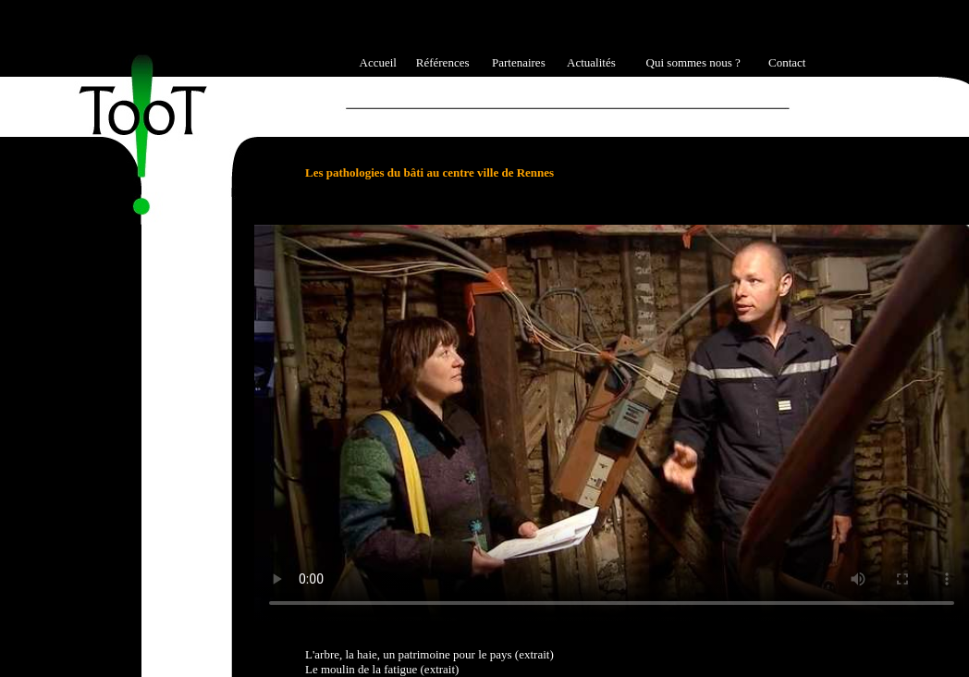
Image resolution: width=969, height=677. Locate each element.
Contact (786, 62)
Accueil (378, 62)
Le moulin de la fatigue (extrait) (382, 669)
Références (443, 62)
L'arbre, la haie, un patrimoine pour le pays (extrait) (429, 654)
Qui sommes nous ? (693, 62)
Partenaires (519, 62)
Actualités (591, 62)
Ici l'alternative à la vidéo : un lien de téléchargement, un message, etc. (611, 422)
